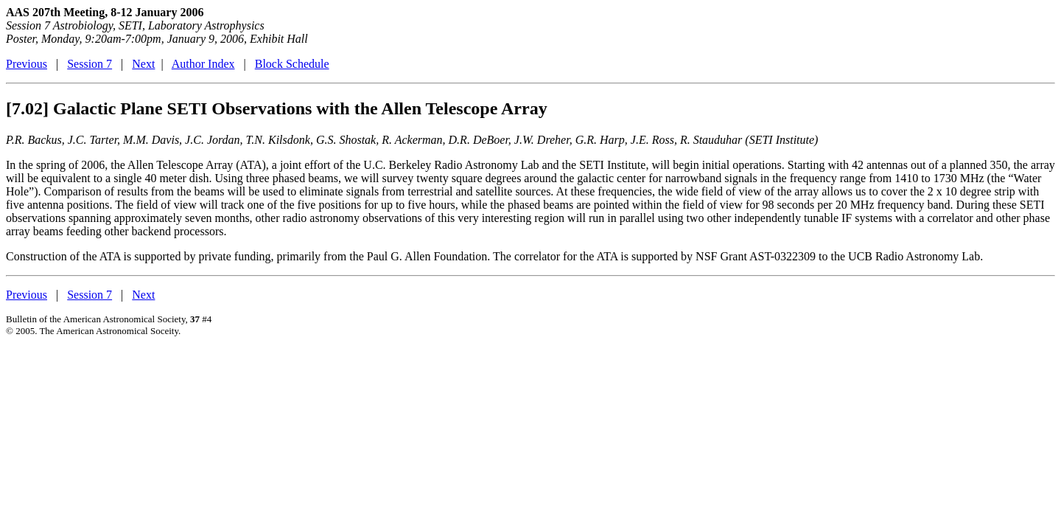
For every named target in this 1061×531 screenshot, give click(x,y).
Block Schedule (292, 64)
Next (143, 64)
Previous (26, 64)
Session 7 (89, 64)
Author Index (203, 64)
